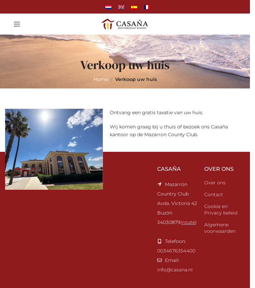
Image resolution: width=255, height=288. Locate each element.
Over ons (215, 183)
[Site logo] (125, 24)
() (177, 203)
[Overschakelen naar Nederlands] (108, 6)
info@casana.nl (175, 270)
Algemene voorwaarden (219, 228)
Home (100, 79)
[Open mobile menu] (17, 24)
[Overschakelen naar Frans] (147, 6)
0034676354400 (176, 251)
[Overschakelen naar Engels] (121, 6)
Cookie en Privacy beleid (220, 209)
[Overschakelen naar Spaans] (134, 6)
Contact (213, 194)
